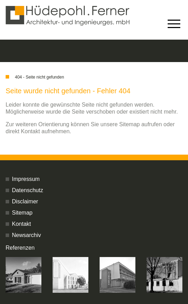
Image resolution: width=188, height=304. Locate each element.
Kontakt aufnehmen (45, 131)
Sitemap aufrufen (140, 124)
